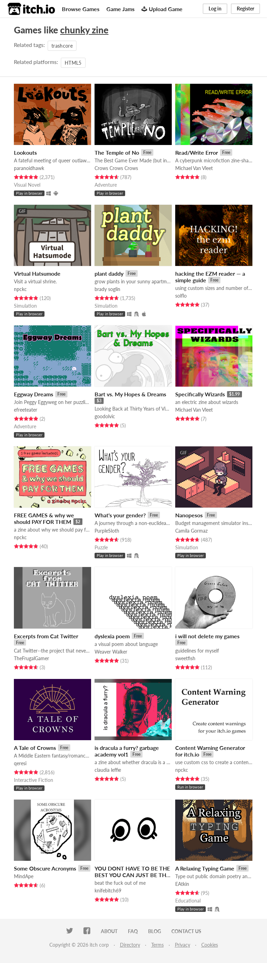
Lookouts (25, 152)
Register (245, 8)
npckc (20, 289)
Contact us (186, 931)
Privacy (182, 945)
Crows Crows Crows (116, 168)
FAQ (133, 931)
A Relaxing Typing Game (204, 868)
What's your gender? (120, 515)
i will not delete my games (207, 636)
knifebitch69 (108, 890)
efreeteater (25, 410)
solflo (181, 296)
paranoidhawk (29, 168)
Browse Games (80, 9)
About (109, 931)
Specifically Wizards (200, 394)
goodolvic (105, 416)
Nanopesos (189, 515)
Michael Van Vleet (194, 168)
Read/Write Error (196, 152)
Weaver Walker (111, 652)
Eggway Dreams (33, 394)
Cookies (209, 945)
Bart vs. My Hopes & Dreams (130, 394)
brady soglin (107, 289)
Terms (157, 945)
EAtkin (182, 884)
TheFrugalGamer (31, 658)
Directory (130, 945)
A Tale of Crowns (35, 747)
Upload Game (162, 9)
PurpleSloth (107, 531)
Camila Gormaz (191, 531)
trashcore (62, 46)
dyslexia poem (112, 636)
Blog (154, 931)
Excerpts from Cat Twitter (46, 636)
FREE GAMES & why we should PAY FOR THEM (44, 518)
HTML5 (73, 63)
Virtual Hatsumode (37, 273)
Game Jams (120, 9)
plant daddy (109, 273)
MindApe (23, 876)
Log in (215, 8)
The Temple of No (117, 152)
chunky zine (84, 29)
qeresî (20, 763)
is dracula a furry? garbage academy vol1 (127, 751)
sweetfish (185, 658)
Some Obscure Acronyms (45, 868)
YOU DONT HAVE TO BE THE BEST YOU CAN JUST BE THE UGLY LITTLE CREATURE (132, 875)
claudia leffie (108, 770)
